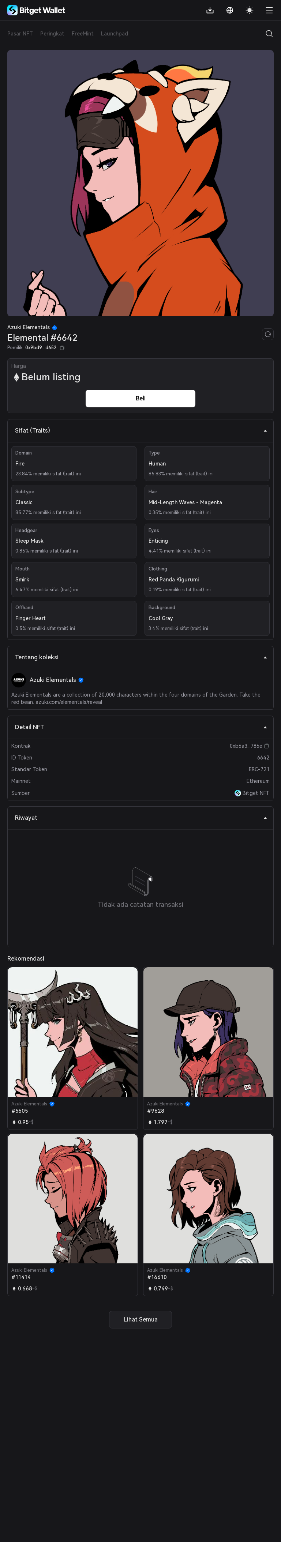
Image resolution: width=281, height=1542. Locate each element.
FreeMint (83, 34)
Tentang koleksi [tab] (141, 657)
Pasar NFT (20, 34)
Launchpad (114, 34)
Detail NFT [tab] (141, 727)
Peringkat (52, 34)
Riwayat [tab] (141, 817)
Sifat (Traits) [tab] (141, 430)
